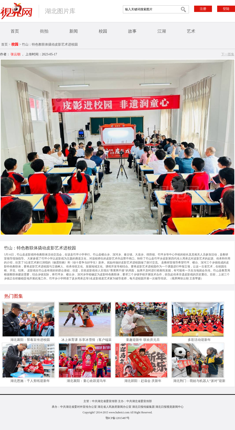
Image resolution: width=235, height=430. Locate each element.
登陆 (226, 9)
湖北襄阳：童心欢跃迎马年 (86, 381)
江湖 (161, 31)
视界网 (16, 11)
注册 (203, 9)
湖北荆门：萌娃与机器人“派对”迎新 (199, 381)
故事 (132, 31)
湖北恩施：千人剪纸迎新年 (30, 381)
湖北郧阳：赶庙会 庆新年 (142, 381)
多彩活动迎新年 (199, 340)
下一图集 (227, 54)
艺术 (191, 31)
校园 (103, 31)
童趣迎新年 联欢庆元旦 (143, 340)
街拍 (44, 31)
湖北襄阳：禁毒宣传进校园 (30, 340)
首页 (15, 31)
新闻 (73, 31)
